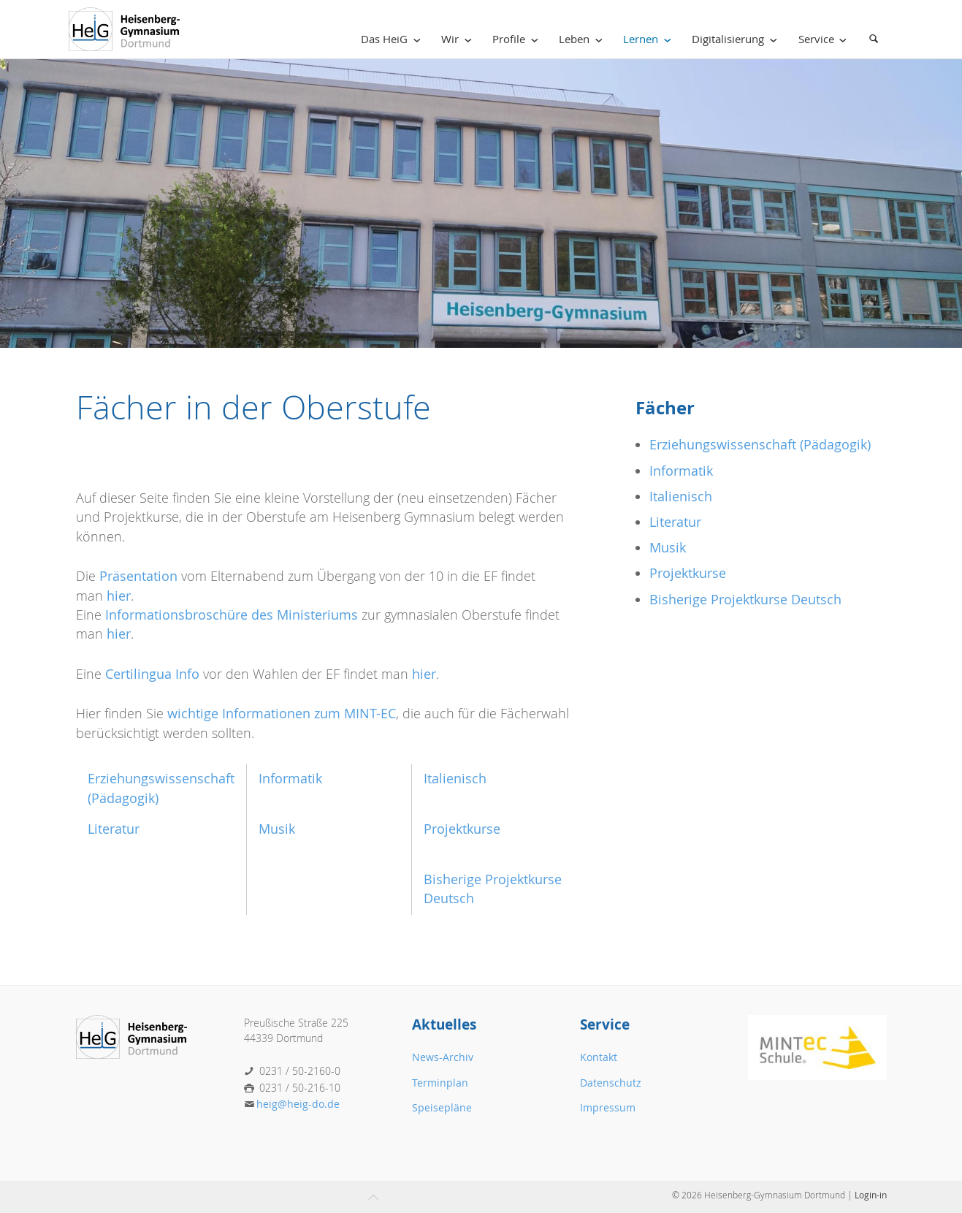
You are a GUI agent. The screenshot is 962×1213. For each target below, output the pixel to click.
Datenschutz (610, 1083)
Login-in (871, 1195)
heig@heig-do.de (298, 1104)
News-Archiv (442, 1057)
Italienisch (455, 778)
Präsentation (138, 576)
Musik (277, 829)
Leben (583, 39)
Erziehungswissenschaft (161, 778)
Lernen (649, 39)
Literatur (114, 829)
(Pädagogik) (123, 798)
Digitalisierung (737, 39)
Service (825, 39)
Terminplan (440, 1083)
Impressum (607, 1107)
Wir (459, 39)
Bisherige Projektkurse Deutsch (745, 599)
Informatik (290, 778)
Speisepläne (442, 1107)
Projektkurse (462, 829)
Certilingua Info (152, 674)
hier (119, 596)
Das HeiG (393, 39)
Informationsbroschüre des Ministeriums (231, 614)
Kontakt (598, 1057)
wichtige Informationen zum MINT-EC (281, 713)
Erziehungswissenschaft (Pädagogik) (760, 444)
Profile (517, 39)
